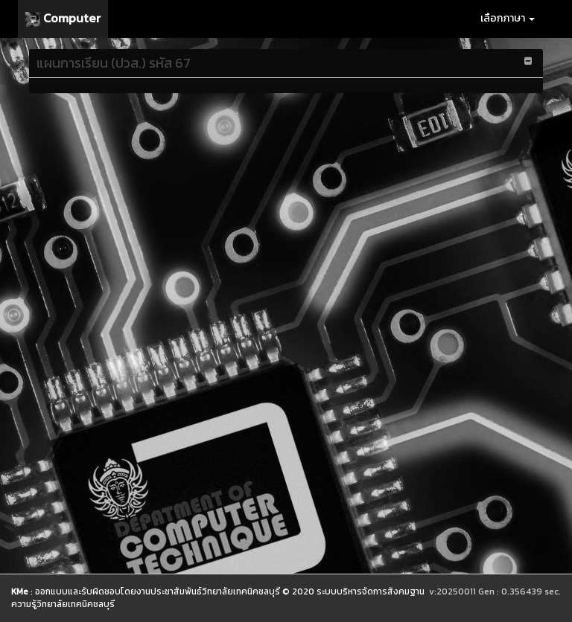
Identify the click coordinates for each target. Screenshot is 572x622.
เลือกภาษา (507, 18)
